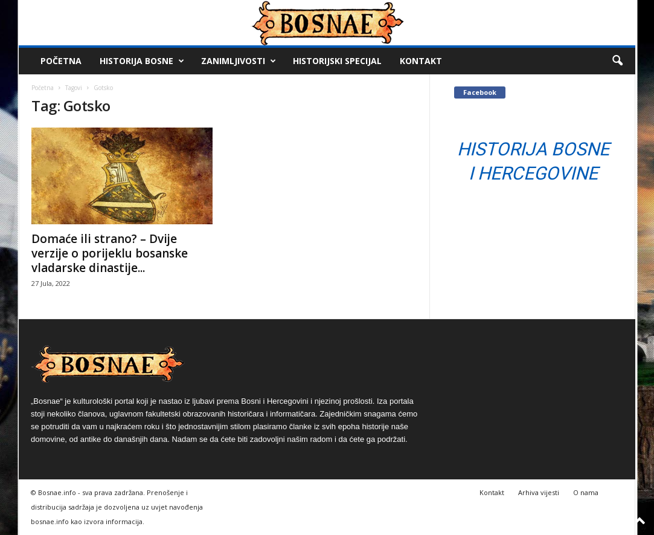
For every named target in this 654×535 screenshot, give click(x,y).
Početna (61, 60)
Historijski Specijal (337, 60)
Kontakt (421, 60)
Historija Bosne (142, 61)
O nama (585, 492)
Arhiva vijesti (538, 492)
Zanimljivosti (238, 61)
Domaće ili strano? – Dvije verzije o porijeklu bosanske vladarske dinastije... (109, 253)
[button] (617, 61)
